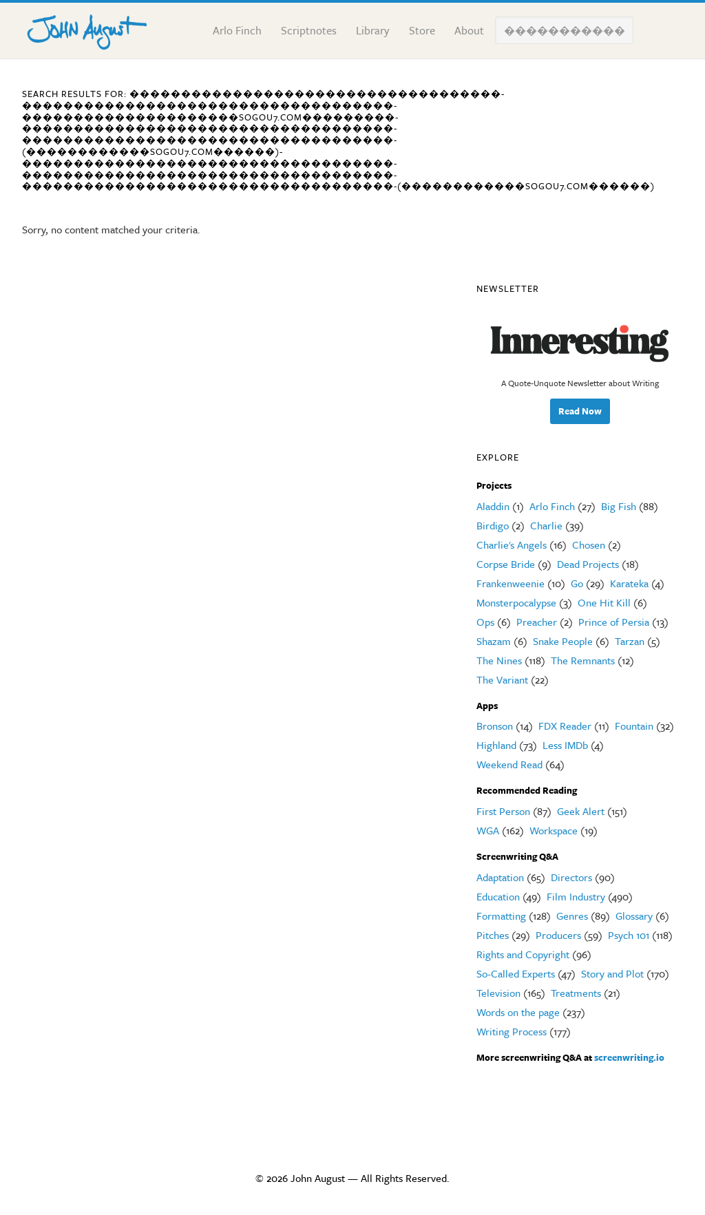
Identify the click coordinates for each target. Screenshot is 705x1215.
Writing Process (511, 1031)
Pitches (492, 934)
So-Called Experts (515, 973)
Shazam (493, 640)
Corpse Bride (505, 563)
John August (91, 29)
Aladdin (492, 506)
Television (498, 992)
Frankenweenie (510, 583)
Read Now (580, 411)
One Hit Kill (604, 602)
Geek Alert (580, 810)
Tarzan (629, 640)
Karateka (629, 583)
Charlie (546, 525)
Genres (572, 915)
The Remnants (583, 660)
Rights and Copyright (522, 954)
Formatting (501, 915)
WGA (487, 830)
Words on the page (518, 1011)
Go (577, 583)
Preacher (536, 621)
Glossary (634, 915)
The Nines (499, 660)
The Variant (502, 679)
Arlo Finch (552, 506)
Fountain (634, 725)
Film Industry (576, 896)
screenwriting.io (629, 1057)
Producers (558, 934)
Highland (496, 744)
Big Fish (618, 506)
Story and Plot (612, 973)
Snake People (563, 640)
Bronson (494, 725)
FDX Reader (564, 725)
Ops (485, 621)
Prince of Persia (613, 621)
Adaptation (500, 877)
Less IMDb (565, 744)
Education (498, 896)
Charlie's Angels (511, 544)
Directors (571, 877)
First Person (503, 810)
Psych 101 (628, 934)
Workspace (553, 830)
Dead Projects (588, 563)
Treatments (576, 992)
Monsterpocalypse (516, 602)
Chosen (588, 544)
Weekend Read (509, 764)
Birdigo (492, 525)
